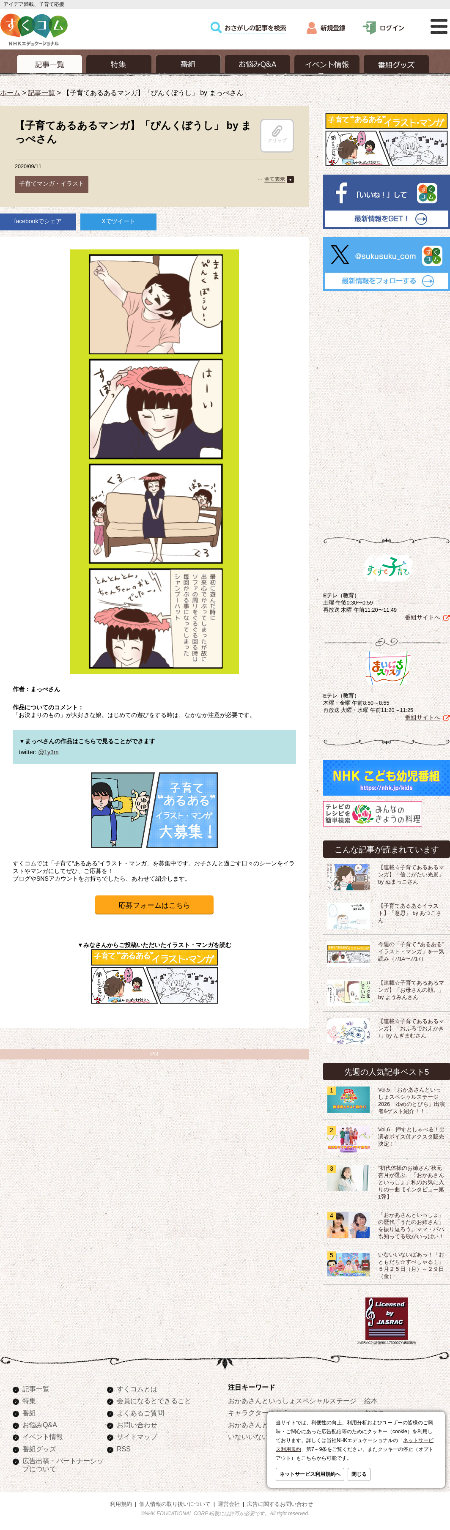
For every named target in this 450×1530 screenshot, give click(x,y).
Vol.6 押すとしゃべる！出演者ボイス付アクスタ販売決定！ (411, 1137)
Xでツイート (118, 221)
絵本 (371, 1400)
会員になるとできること (154, 1400)
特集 (29, 1400)
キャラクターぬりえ (258, 1412)
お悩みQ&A (39, 1425)
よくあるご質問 (140, 1413)
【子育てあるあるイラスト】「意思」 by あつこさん (410, 913)
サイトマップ (137, 1436)
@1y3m (48, 752)
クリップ (277, 134)
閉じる (359, 1474)
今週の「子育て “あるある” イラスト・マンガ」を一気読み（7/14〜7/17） (411, 952)
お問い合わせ (137, 1425)
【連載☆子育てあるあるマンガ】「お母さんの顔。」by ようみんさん (411, 990)
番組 (29, 1413)
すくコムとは (137, 1389)
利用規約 (121, 1504)
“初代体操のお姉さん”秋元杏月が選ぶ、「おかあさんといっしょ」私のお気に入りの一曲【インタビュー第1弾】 (411, 1182)
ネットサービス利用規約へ (310, 1474)
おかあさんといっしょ (262, 1425)
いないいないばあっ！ (262, 1436)
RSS (124, 1449)
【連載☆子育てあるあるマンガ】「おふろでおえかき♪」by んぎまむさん (411, 1028)
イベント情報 (42, 1436)
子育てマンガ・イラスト (51, 183)
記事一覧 (41, 92)
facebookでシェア (38, 221)
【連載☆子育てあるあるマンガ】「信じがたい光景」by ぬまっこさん (411, 875)
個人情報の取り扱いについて (175, 1504)
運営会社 (229, 1504)
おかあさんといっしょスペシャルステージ (292, 1400)
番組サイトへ (422, 617)
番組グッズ (39, 1449)
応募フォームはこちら (154, 905)
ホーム (10, 92)
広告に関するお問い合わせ (280, 1504)
